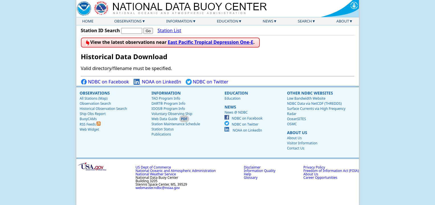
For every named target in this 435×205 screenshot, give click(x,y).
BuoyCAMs (88, 118)
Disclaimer (252, 167)
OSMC (292, 124)
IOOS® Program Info (168, 108)
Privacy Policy (314, 167)
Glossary (251, 177)
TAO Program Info (166, 98)
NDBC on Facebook (105, 82)
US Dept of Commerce (153, 167)
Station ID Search (100, 30)
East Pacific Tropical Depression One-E (210, 42)
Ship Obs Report (93, 113)
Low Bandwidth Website (306, 98)
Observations (128, 21)
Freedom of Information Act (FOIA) (331, 170)
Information (179, 21)
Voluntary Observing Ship (172, 113)
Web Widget (89, 129)
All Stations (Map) (94, 98)
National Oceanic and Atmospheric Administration (176, 170)
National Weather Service (156, 174)
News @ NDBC (236, 112)
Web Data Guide (164, 118)
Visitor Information (302, 143)
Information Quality (259, 170)
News (268, 21)
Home (88, 21)
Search (305, 21)
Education (227, 21)
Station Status (163, 129)
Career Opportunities (320, 177)
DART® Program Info (168, 103)
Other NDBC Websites (310, 93)
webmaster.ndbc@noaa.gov (158, 187)
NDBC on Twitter (207, 82)
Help (247, 174)
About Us (297, 132)
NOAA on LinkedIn (157, 82)
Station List (169, 31)
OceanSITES (296, 118)
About (342, 21)
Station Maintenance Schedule (176, 124)
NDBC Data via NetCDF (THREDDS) (314, 103)
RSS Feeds (90, 124)
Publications (161, 134)
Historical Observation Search (103, 108)
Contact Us (295, 148)
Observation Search (95, 103)
